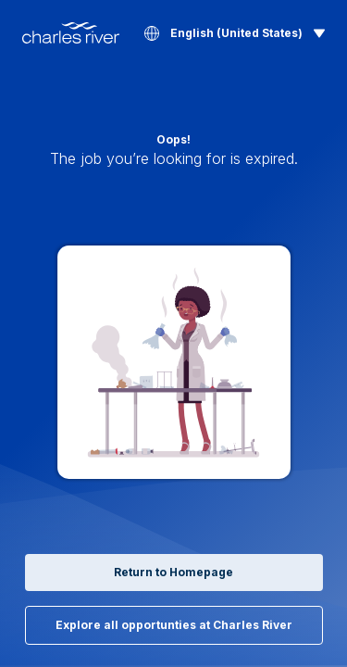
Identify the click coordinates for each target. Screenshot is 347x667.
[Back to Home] (70, 33)
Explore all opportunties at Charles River (173, 625)
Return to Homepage (173, 572)
